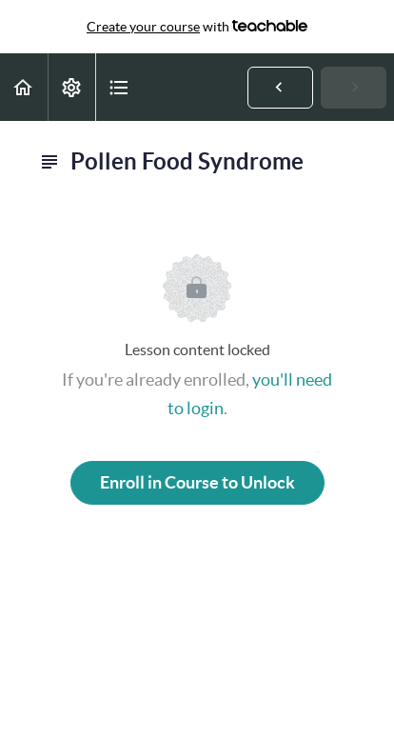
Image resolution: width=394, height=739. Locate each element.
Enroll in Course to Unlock (197, 482)
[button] (24, 87)
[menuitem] (71, 87)
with (197, 26)
